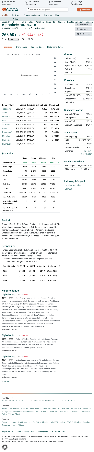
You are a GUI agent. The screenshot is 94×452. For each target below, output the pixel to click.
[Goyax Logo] (10, 9)
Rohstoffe (50, 22)
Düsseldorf (7, 132)
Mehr (5, 381)
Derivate (15, 15)
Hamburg (6, 140)
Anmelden (84, 10)
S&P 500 (68, 189)
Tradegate (6, 109)
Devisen (61, 22)
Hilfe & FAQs (60, 432)
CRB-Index (85, 412)
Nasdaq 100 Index (73, 185)
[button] (5, 447)
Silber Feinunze (42, 412)
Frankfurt (6, 117)
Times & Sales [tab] (37, 47)
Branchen (48, 15)
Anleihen (40, 22)
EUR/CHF (48, 409)
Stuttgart (6, 124)
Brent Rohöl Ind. (36, 409)
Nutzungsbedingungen (40, 432)
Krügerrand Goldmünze (12, 412)
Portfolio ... (83, 34)
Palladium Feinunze (71, 412)
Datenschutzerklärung (20, 432)
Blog (57, 15)
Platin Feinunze (56, 412)
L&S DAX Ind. (14, 409)
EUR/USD (24, 409)
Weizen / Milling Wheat (11, 414)
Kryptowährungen (75, 22)
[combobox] (47, 9)
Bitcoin (4, 409)
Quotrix (5, 128)
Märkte (5, 15)
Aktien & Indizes (16, 22)
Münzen (89, 22)
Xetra (4, 113)
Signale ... (82, 29)
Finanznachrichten (32, 15)
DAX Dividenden (24, 422)
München (6, 136)
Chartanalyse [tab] (21, 47)
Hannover (6, 144)
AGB (51, 432)
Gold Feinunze (28, 412)
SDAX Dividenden (74, 422)
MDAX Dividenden (58, 422)
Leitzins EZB (76, 409)
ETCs (31, 22)
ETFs (24, 22)
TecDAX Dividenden (40, 422)
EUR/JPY (56, 409)
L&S (4, 121)
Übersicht (6, 22)
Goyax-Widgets (18, 425)
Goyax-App (6, 425)
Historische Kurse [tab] (55, 47)
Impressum (6, 432)
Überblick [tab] (8, 47)
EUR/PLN (65, 409)
